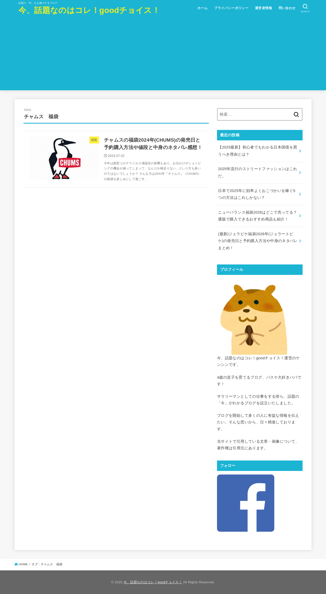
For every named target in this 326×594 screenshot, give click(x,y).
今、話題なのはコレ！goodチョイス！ (89, 10)
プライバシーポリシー (231, 8)
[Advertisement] (163, 54)
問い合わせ (287, 8)
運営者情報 (263, 8)
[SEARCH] (305, 8)
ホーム (202, 8)
